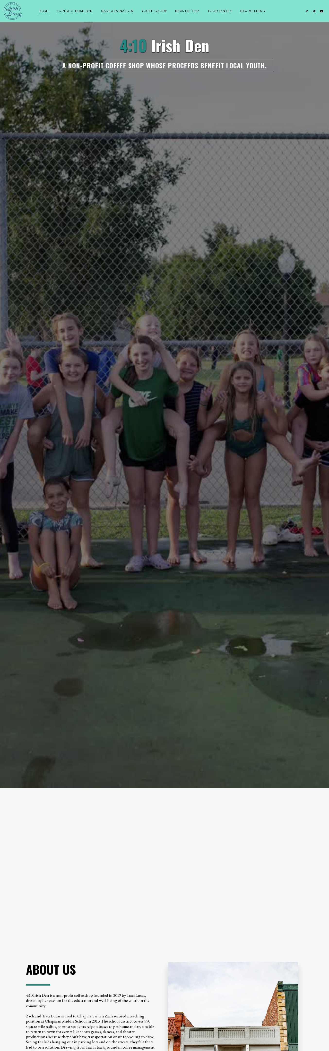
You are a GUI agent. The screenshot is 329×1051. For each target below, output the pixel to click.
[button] (306, 11)
